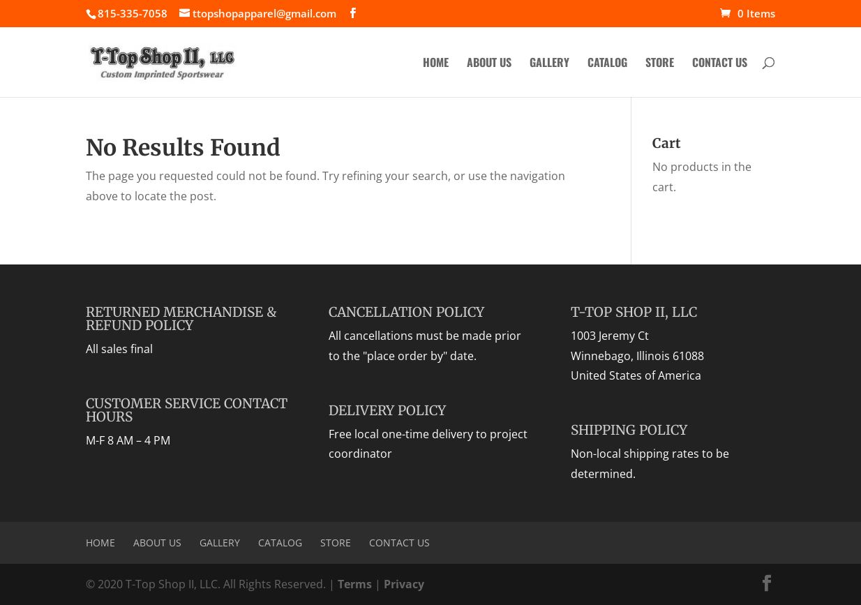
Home (436, 63)
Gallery (549, 63)
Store (659, 63)
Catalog (607, 63)
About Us (489, 63)
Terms (355, 584)
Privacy (404, 584)
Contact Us (719, 63)
